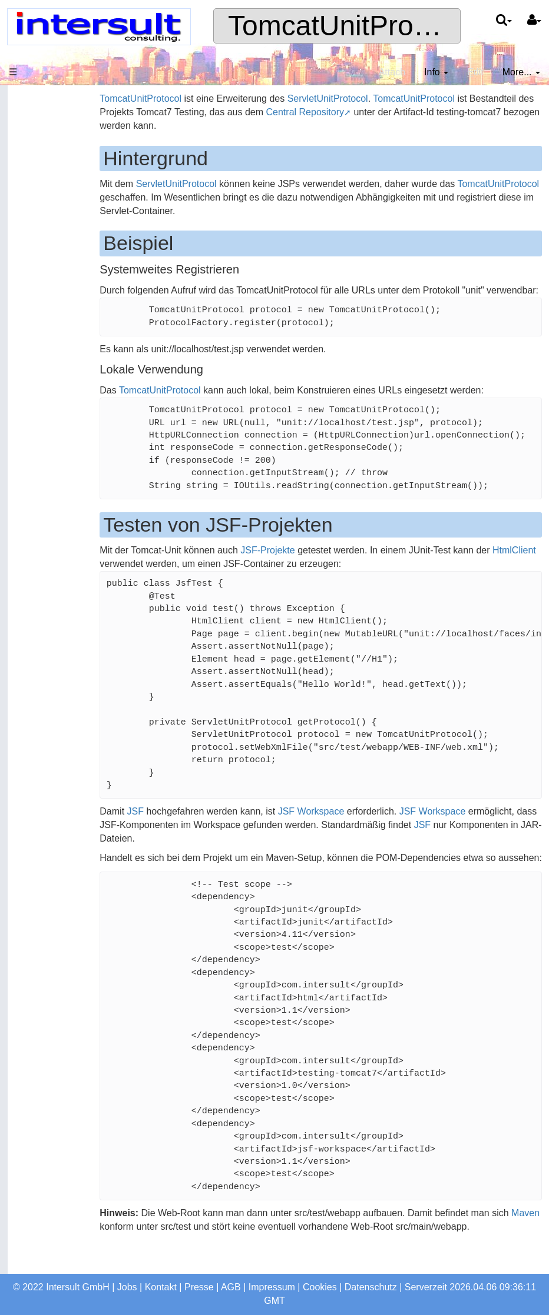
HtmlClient (148, 577)
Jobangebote (41, 280)
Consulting (36, 197)
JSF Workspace (337, 825)
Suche (27, 362)
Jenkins (29, 515)
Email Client (39, 585)
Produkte (32, 174)
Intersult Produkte (45, 681)
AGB (231, 1287)
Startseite (34, 127)
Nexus (27, 538)
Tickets (28, 492)
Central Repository (398, 112)
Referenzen (38, 220)
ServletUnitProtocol (353, 99)
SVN (23, 562)
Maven (140, 1253)
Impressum (272, 1287)
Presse (199, 1287)
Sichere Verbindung (55, 433)
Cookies (320, 1287)
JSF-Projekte (294, 564)
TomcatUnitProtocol (350, 25)
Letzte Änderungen (53, 409)
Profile (27, 303)
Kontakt (161, 1287)
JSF (161, 825)
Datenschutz (371, 1287)
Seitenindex (38, 386)
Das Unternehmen (52, 150)
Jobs (127, 1287)
